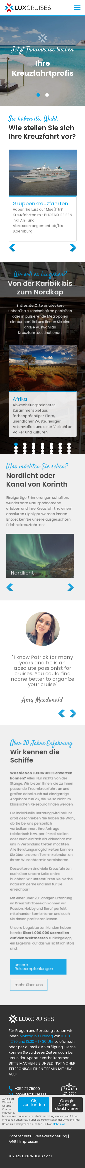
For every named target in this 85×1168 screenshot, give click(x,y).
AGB (12, 1141)
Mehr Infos (59, 1124)
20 (60, 451)
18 (42, 451)
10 (33, 447)
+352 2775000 (27, 1088)
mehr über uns (33, 947)
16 (25, 451)
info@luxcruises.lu (30, 1094)
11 (43, 447)
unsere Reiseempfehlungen (36, 934)
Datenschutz (20, 1136)
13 (60, 447)
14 (69, 447)
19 (51, 451)
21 (69, 451)
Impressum (29, 1141)
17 (34, 451)
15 (16, 451)
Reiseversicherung (50, 1136)
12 (51, 447)
